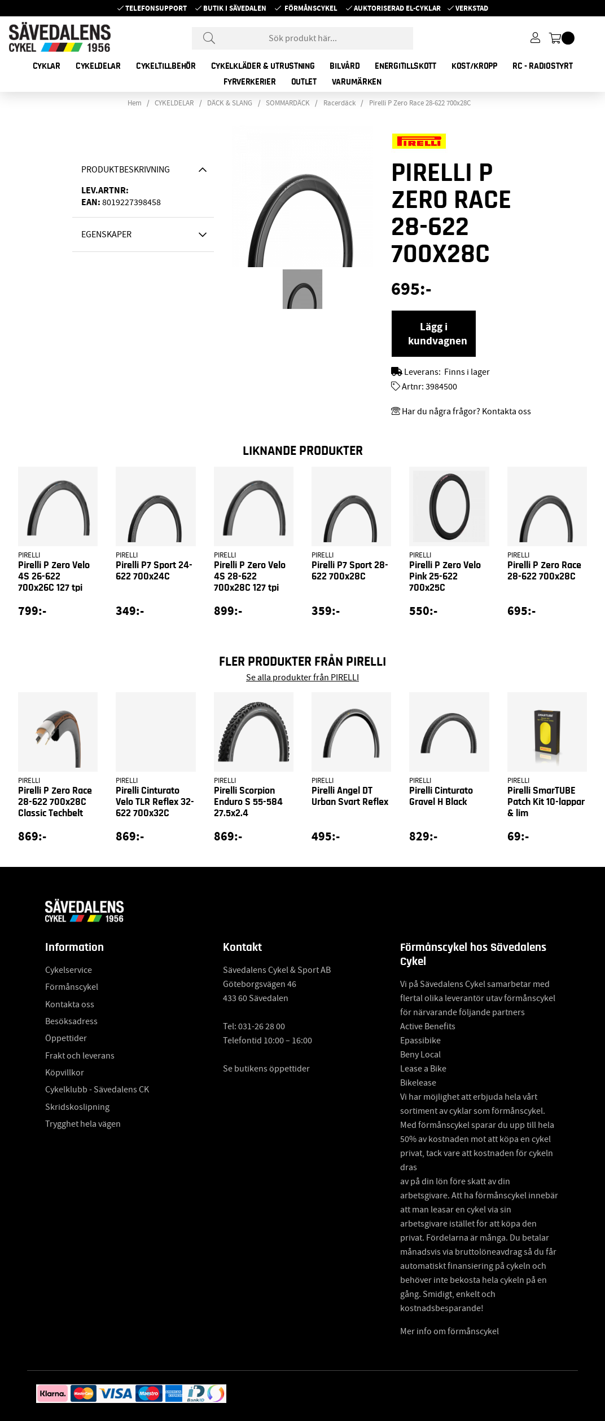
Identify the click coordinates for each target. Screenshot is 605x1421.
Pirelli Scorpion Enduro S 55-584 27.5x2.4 (248, 802)
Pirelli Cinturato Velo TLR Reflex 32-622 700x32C (155, 802)
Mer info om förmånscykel (449, 1331)
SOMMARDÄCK (288, 103)
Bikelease (418, 1082)
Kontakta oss (69, 1004)
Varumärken (357, 81)
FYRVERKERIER (249, 81)
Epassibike (420, 1040)
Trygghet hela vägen (83, 1124)
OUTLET (304, 81)
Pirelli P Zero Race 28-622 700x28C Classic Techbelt (55, 802)
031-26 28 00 (261, 1026)
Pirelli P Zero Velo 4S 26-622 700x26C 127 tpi (54, 576)
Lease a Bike (423, 1068)
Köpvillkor (64, 1072)
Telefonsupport (156, 8)
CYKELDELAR (98, 65)
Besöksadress (71, 1021)
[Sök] (302, 38)
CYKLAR (46, 65)
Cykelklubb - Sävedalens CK (97, 1089)
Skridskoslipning (77, 1107)
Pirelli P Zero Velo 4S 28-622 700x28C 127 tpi (250, 576)
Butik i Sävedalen (234, 8)
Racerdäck (339, 103)
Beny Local (420, 1054)
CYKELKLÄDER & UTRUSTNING (263, 65)
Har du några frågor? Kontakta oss (466, 411)
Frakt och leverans (80, 1055)
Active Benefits (427, 1026)
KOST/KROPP (474, 65)
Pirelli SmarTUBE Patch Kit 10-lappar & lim (546, 802)
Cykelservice (68, 970)
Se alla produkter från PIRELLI (302, 677)
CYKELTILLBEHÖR (166, 65)
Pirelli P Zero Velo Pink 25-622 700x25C (445, 576)
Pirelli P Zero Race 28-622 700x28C (420, 103)
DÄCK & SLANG (229, 103)
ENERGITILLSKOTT (405, 65)
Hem (135, 103)
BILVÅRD (345, 65)
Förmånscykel (310, 8)
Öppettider (66, 1038)
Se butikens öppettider (266, 1068)
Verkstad (471, 8)
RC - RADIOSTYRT (542, 65)
